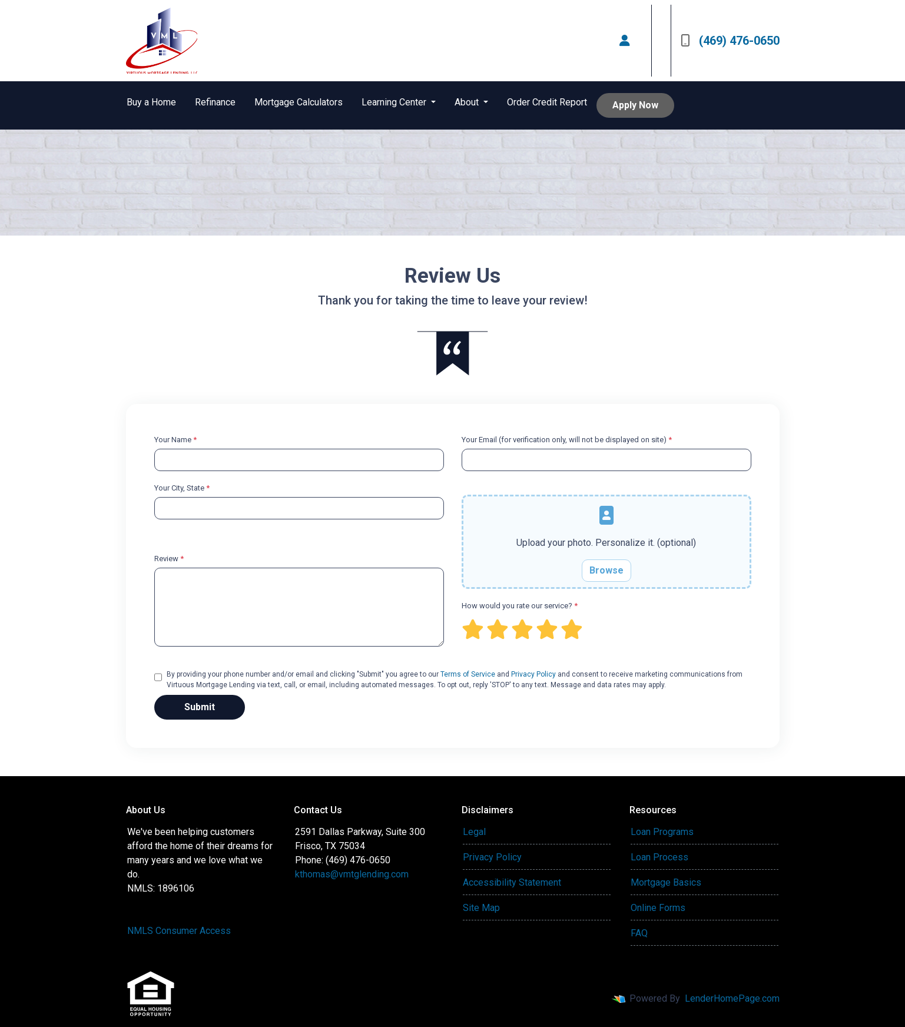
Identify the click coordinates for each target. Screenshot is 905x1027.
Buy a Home (151, 102)
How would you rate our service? (520, 605)
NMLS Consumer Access (179, 930)
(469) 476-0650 (730, 41)
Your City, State (182, 487)
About (468, 102)
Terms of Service (467, 674)
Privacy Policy (533, 674)
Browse (606, 570)
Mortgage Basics (666, 882)
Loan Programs (662, 831)
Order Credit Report (547, 102)
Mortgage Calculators (298, 102)
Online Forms (658, 907)
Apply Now (635, 105)
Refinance (215, 102)
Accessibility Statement (512, 882)
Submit (199, 707)
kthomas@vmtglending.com (352, 874)
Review (169, 558)
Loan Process (659, 857)
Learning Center (395, 102)
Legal (474, 831)
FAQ (639, 933)
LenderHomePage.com (732, 998)
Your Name (175, 439)
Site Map (481, 907)
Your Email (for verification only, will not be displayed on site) (567, 439)
